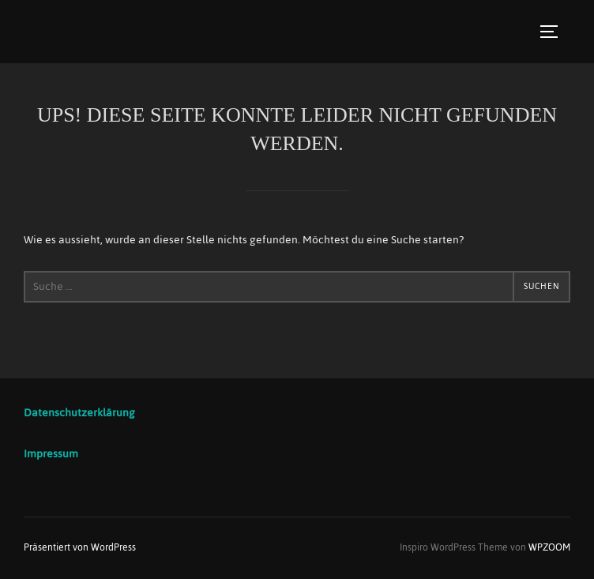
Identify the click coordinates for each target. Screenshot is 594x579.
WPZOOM (549, 547)
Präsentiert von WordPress (80, 547)
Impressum (51, 453)
